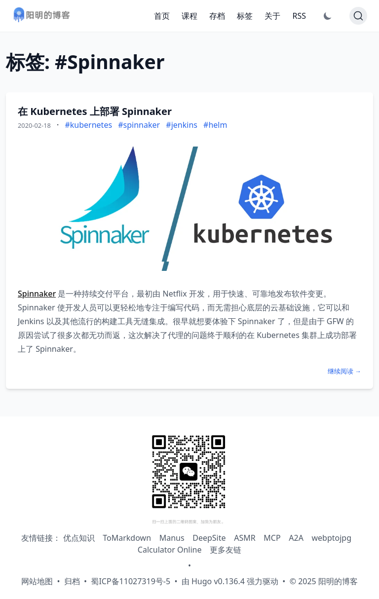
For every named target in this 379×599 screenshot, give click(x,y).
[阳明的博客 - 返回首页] (41, 16)
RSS (299, 15)
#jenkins (181, 124)
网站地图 (37, 581)
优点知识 (79, 537)
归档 (72, 581)
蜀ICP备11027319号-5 (130, 581)
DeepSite (209, 537)
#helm (215, 124)
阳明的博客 (338, 581)
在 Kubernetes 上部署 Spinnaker (95, 111)
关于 (272, 15)
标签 (245, 15)
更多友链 (225, 549)
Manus (172, 537)
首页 (162, 15)
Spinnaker (37, 293)
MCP (272, 537)
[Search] (358, 16)
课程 (189, 15)
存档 (217, 15)
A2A (296, 537)
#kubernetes (88, 124)
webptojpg (332, 537)
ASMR (244, 537)
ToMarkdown (127, 537)
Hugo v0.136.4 (218, 581)
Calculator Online (170, 549)
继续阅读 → (344, 371)
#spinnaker (139, 124)
